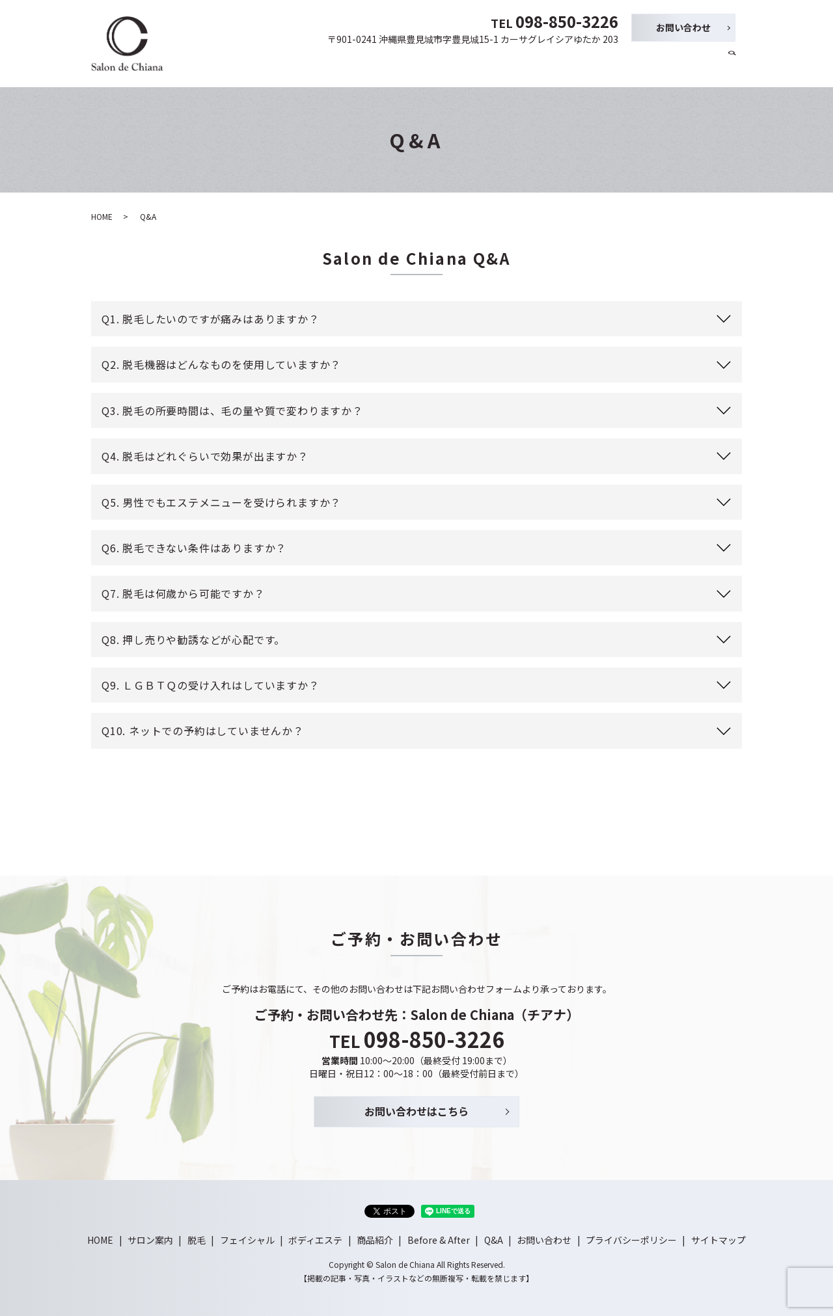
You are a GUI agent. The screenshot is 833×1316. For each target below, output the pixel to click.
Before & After (651, 63)
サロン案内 (377, 63)
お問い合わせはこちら (416, 1111)
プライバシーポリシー (631, 1239)
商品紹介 (588, 63)
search (732, 64)
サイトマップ (718, 1239)
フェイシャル (466, 63)
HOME (330, 63)
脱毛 (420, 63)
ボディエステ (532, 63)
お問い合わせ (683, 27)
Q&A (706, 63)
